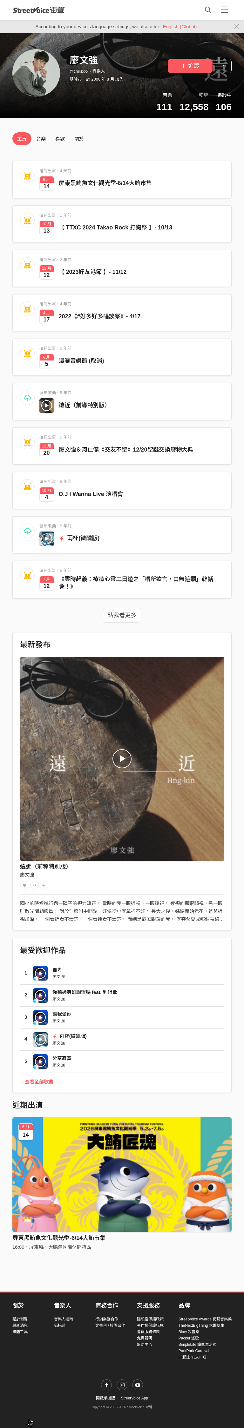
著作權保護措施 (150, 1325)
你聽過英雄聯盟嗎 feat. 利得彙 (84, 992)
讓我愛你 (61, 1014)
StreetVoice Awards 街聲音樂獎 (205, 1319)
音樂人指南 (63, 1319)
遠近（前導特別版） (84, 405)
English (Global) (180, 26)
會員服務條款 (148, 1332)
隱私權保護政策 (150, 1319)
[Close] (237, 26)
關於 (79, 139)
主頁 (22, 139)
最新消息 (20, 1325)
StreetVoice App (134, 1398)
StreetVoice (38, 10)
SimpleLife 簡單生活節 (197, 1344)
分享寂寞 (61, 1058)
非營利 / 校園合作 (110, 1325)
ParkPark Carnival (194, 1351)
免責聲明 (144, 1338)
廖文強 (27, 874)
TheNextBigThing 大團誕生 (201, 1325)
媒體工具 (20, 1332)
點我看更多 (122, 615)
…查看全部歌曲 (36, 1081)
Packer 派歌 (189, 1338)
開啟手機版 (105, 1398)
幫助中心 (144, 1344)
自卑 (57, 970)
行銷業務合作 (106, 1319)
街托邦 (59, 1325)
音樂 (41, 139)
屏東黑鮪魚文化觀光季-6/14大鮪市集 (58, 1238)
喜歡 (60, 139)
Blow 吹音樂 (189, 1332)
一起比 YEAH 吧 (192, 1357)
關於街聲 (20, 1319)
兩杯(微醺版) (79, 538)
